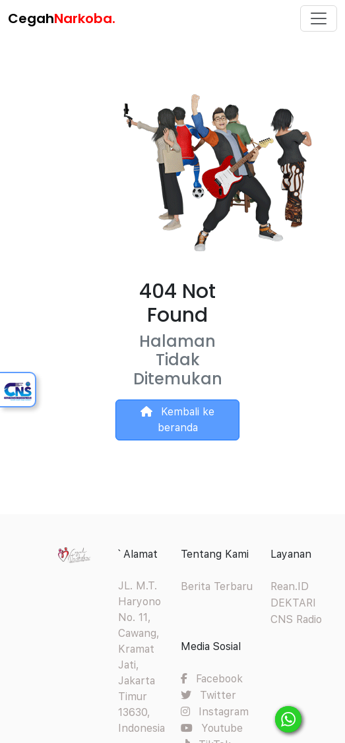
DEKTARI (293, 603)
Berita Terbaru (217, 586)
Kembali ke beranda (177, 419)
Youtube (212, 728)
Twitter (208, 695)
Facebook (212, 678)
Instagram (215, 711)
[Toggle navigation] (318, 18)
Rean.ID (289, 586)
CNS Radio (296, 619)
